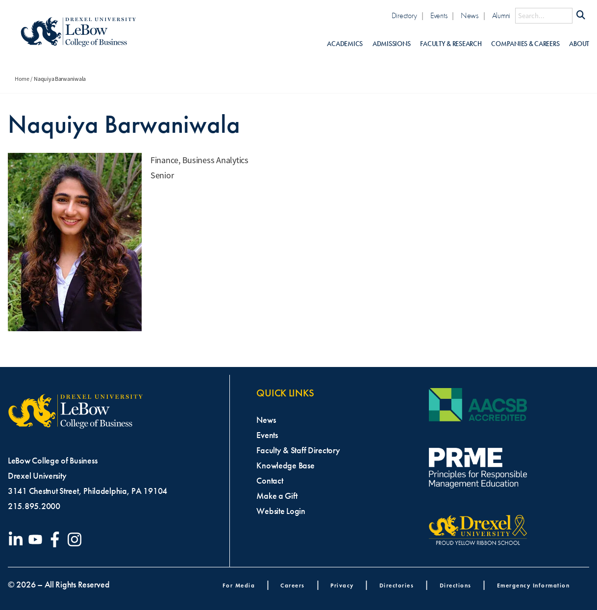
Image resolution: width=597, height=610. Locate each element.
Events (438, 15)
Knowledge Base (285, 465)
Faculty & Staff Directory (298, 450)
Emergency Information (533, 585)
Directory (404, 15)
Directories (396, 585)
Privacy (342, 585)
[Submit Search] (580, 16)
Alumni (501, 15)
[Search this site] (543, 16)
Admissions (391, 44)
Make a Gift (276, 495)
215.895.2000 (34, 506)
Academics (345, 44)
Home (22, 79)
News (469, 15)
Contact (269, 480)
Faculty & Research (450, 44)
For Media (239, 585)
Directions (456, 585)
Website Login (280, 511)
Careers (292, 585)
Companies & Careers (525, 44)
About (579, 44)
